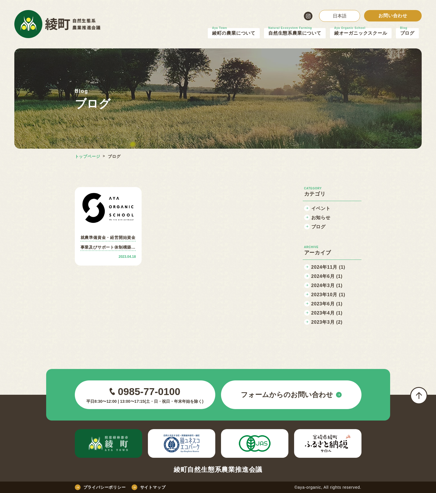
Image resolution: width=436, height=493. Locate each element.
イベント (321, 208)
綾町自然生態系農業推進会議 (218, 469)
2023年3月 (327, 322)
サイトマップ (149, 487)
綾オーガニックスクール (360, 33)
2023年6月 (327, 303)
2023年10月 (328, 294)
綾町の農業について (233, 33)
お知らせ (321, 217)
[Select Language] (339, 16)
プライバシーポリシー (100, 487)
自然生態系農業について (294, 33)
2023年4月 (327, 313)
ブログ (407, 33)
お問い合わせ (392, 15)
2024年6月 (327, 276)
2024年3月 (327, 285)
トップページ (87, 156)
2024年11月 (328, 267)
